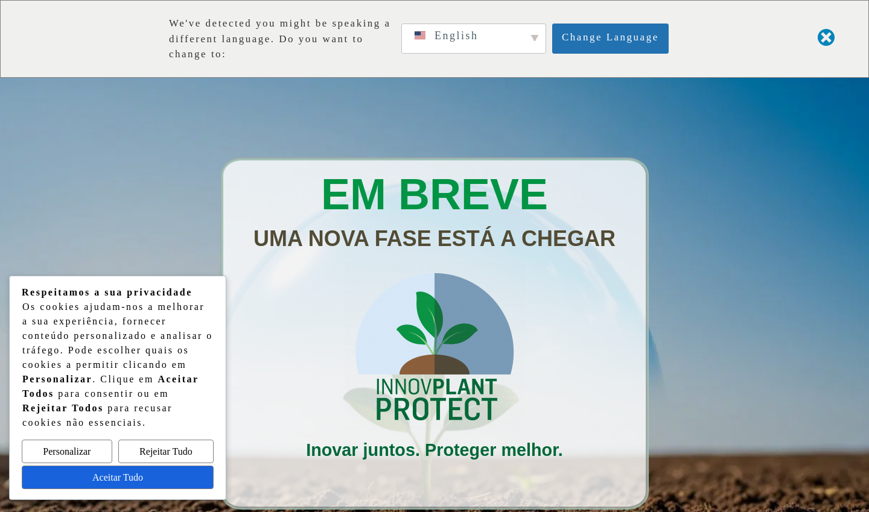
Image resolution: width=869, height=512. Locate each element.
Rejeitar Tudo (166, 451)
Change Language (610, 37)
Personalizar (67, 451)
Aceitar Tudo (117, 477)
